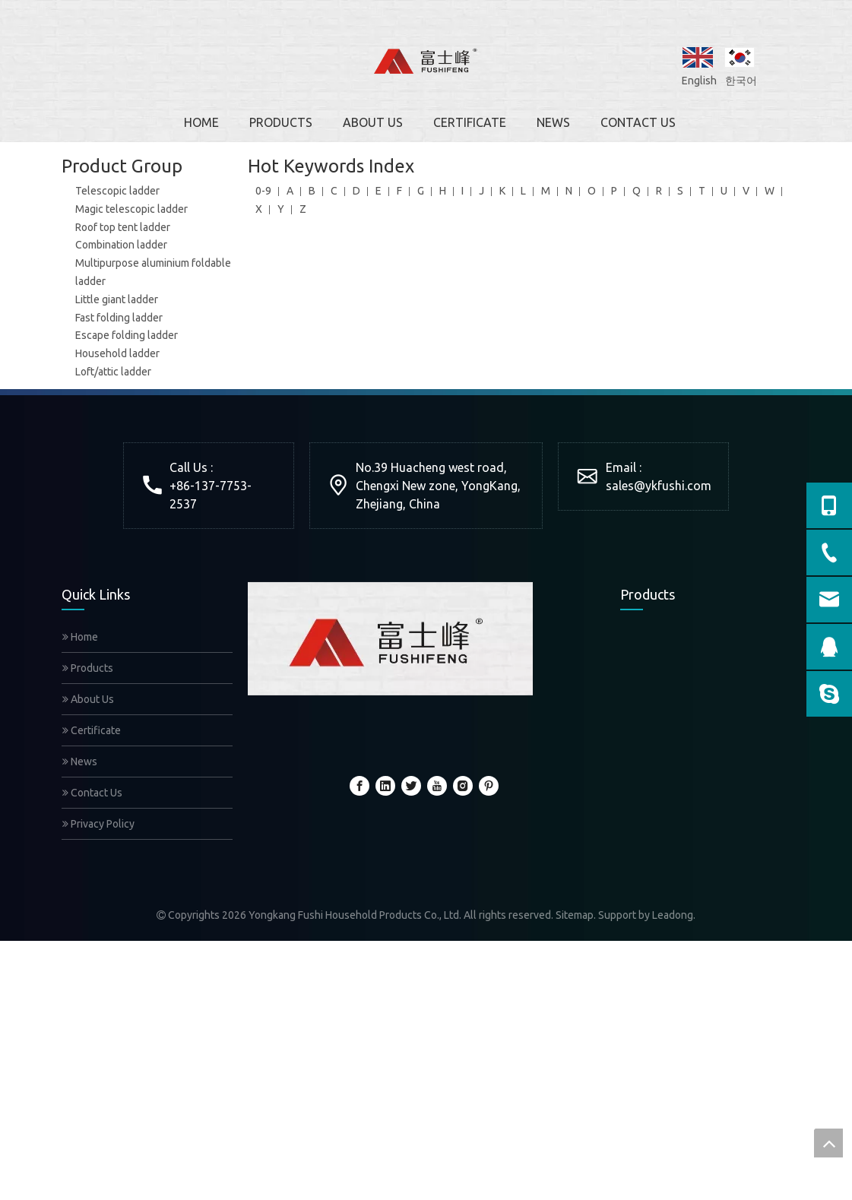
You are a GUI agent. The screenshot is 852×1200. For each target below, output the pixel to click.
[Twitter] (411, 786)
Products (87, 668)
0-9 (263, 191)
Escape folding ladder (126, 335)
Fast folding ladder (119, 318)
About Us (88, 699)
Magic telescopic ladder (131, 209)
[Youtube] (437, 786)
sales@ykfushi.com (658, 485)
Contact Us (92, 793)
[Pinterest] (489, 786)
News (79, 761)
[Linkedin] (385, 786)
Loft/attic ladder (113, 372)
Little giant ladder (116, 299)
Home (80, 637)
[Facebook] (359, 786)
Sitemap (575, 915)
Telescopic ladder (117, 191)
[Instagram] (463, 786)
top (828, 1143)
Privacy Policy (98, 824)
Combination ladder (121, 245)
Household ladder (117, 353)
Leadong (672, 915)
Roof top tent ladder (122, 227)
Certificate (91, 730)
